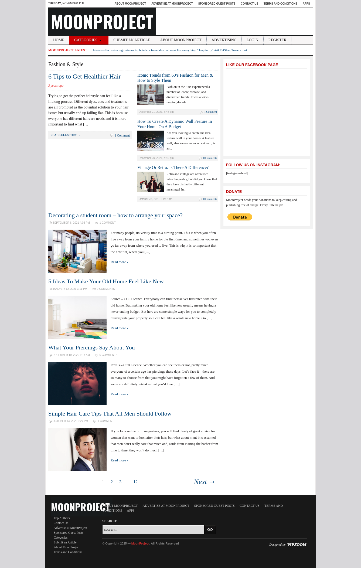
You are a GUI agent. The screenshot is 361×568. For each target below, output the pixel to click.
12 (135, 481)
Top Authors (62, 518)
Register (277, 40)
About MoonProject (130, 3)
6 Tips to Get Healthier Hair (84, 76)
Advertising (224, 40)
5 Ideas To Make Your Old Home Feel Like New (106, 281)
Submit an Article (131, 40)
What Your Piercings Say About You (91, 347)
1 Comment (122, 135)
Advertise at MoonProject (172, 3)
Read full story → (65, 135)
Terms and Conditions (280, 3)
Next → (205, 482)
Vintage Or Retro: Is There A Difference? (173, 167)
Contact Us (249, 3)
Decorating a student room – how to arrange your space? (115, 215)
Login (252, 40)
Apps (306, 3)
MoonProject (102, 21)
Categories (88, 40)
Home (58, 40)
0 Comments (210, 158)
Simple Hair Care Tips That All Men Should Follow (110, 413)
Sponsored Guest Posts (217, 3)
